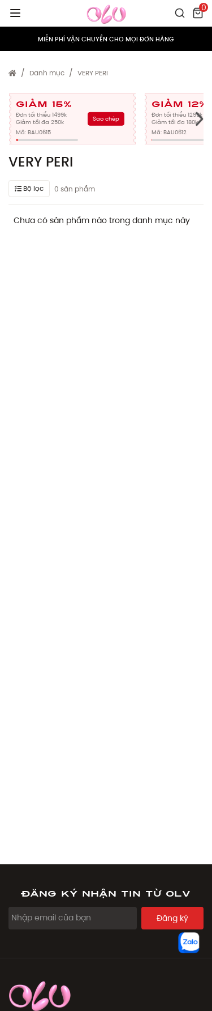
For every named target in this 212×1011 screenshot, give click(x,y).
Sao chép (106, 118)
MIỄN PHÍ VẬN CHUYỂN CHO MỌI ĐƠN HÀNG (106, 39)
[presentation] (200, 119)
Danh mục (46, 73)
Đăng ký (172, 918)
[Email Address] (72, 918)
